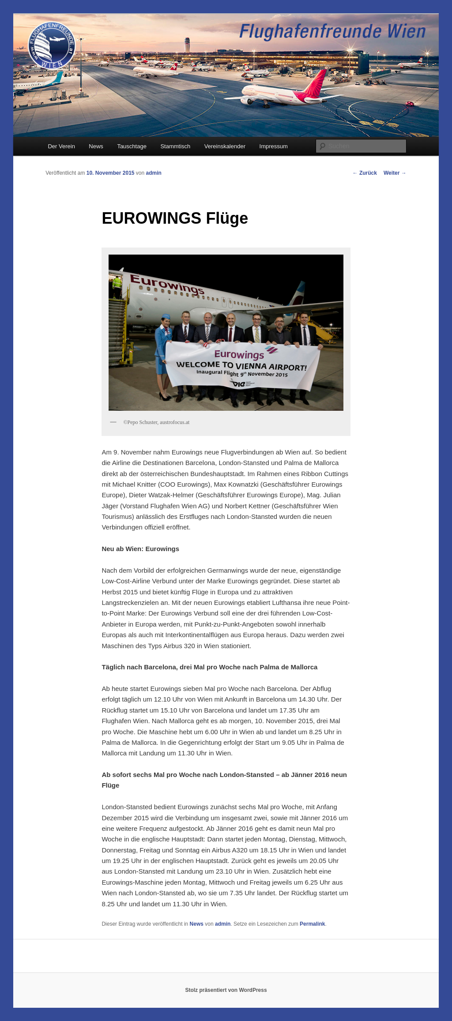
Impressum (274, 146)
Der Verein (61, 146)
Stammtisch (175, 146)
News (96, 146)
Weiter (395, 173)
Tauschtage (132, 146)
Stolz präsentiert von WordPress (226, 990)
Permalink (312, 924)
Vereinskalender (224, 146)
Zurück (365, 173)
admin (154, 173)
